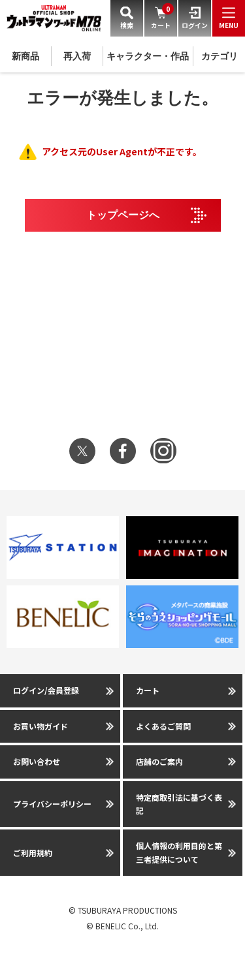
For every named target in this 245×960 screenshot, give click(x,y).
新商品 (25, 56)
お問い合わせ (36, 761)
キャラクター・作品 (147, 56)
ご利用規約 (32, 852)
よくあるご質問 (163, 726)
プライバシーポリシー (52, 803)
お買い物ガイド (40, 726)
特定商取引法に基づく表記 (179, 804)
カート (147, 690)
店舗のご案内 (159, 761)
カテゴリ (219, 56)
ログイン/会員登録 (46, 690)
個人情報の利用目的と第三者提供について (179, 852)
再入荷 (77, 56)
